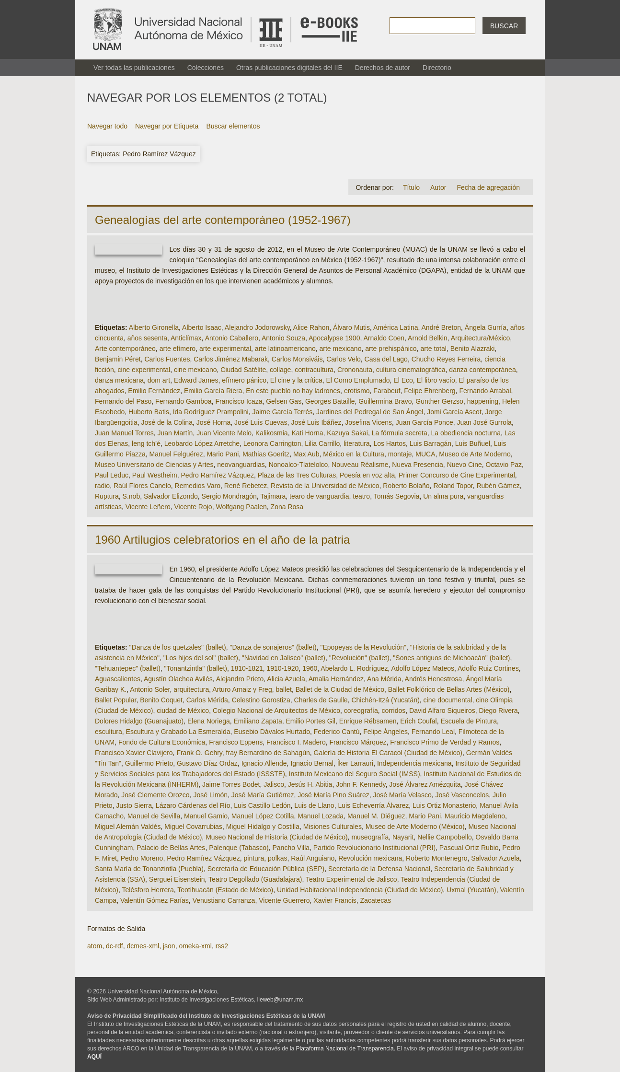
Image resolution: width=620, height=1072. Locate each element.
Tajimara (273, 496)
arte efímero (177, 348)
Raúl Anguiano (312, 858)
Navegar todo (107, 126)
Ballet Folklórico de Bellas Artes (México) (449, 689)
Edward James (196, 380)
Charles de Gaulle (321, 700)
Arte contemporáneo (125, 348)
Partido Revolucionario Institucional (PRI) (374, 847)
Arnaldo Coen (383, 338)
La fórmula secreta (399, 433)
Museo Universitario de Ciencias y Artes (154, 464)
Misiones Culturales (332, 826)
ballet (283, 689)
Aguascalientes (117, 679)
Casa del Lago (386, 359)
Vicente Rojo (193, 507)
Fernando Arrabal (485, 391)
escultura (108, 731)
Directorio (437, 67)
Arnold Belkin (428, 338)
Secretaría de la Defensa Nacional (379, 869)
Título (411, 187)
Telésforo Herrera (148, 890)
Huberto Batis (148, 412)
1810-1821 (247, 668)
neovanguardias (241, 464)
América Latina (395, 327)
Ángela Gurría (485, 327)
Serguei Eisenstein (177, 879)
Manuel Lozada (321, 816)
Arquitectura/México (480, 338)
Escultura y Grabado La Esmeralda (178, 731)
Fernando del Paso (123, 401)
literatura (356, 443)
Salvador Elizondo (171, 496)
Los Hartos (389, 443)
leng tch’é (146, 443)
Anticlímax (186, 338)
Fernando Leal (433, 731)
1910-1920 (282, 668)
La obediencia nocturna (466, 433)
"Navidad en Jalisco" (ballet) (283, 658)
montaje (400, 454)
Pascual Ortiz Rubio (469, 847)
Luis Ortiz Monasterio (444, 805)
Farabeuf (386, 391)
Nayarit (402, 837)
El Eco (403, 380)
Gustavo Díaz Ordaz (207, 763)
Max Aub (306, 454)
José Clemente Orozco (155, 795)
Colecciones (205, 67)
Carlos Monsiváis (297, 359)
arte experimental (225, 348)
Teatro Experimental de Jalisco (351, 879)
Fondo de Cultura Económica (161, 742)
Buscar (504, 26)
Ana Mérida (384, 679)
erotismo (357, 391)
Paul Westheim (154, 475)
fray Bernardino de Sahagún (268, 753)
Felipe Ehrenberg (429, 391)
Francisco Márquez (357, 742)
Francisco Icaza (238, 401)
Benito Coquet (161, 700)
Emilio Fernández (154, 391)
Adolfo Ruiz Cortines (488, 668)
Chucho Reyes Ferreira (446, 359)
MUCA (425, 454)
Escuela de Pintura (468, 721)
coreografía (361, 710)
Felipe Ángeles (385, 731)
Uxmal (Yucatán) (471, 890)
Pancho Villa (291, 847)
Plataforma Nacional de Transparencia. (345, 1048)
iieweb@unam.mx (280, 999)
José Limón (210, 795)
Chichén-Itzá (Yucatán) (385, 700)
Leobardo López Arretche (202, 443)
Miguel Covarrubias (193, 826)
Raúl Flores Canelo (142, 485)
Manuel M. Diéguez (376, 816)
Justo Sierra (134, 805)
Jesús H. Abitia (310, 784)
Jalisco (274, 784)
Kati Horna (307, 433)
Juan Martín (175, 433)
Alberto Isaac (201, 327)
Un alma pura (443, 496)
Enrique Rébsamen (368, 721)
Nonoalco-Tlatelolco (298, 464)
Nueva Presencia (417, 464)
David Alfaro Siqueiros (442, 710)
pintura (253, 858)
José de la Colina (167, 422)
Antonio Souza (283, 338)
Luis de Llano (314, 805)
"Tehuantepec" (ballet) (128, 668)
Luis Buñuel (472, 443)
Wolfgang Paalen (241, 507)
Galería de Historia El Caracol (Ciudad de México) (388, 753)
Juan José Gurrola (484, 422)
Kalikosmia (271, 433)
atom (94, 946)
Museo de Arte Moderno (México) (415, 826)
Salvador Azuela (495, 858)
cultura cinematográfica (411, 369)
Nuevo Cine (464, 464)
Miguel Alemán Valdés (128, 826)
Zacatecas (375, 900)
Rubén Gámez (497, 485)
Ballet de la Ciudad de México (340, 689)
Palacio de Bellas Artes (171, 847)
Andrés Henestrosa (433, 679)
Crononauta (354, 369)
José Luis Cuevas (260, 422)
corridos (393, 710)
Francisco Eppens (236, 742)
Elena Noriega (208, 721)
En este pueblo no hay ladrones (293, 391)
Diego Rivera (498, 710)
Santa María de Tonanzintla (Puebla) (149, 869)
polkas (277, 858)
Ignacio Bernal (311, 763)
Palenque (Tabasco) (239, 847)
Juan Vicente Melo (224, 433)
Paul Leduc (111, 475)
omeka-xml (195, 946)
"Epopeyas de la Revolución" (363, 647)
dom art (159, 380)
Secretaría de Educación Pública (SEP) (265, 869)
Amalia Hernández (336, 679)
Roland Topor (452, 485)
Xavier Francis (334, 900)
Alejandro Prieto (240, 679)
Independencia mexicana (414, 763)
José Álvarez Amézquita (424, 784)
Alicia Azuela (286, 679)
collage (280, 369)
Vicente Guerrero (284, 900)
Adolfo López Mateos (422, 668)
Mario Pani (223, 454)
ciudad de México (183, 710)
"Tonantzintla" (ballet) (195, 668)
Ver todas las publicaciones (134, 67)
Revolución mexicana (370, 858)
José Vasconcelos (462, 795)
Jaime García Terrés (282, 412)
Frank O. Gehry (199, 753)
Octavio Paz (504, 464)
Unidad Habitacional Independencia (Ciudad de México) (360, 890)
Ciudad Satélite (243, 369)
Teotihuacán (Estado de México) (225, 890)
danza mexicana (119, 380)
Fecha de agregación (488, 187)
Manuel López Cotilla (262, 816)
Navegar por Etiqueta (166, 126)
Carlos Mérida (207, 700)
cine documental (448, 700)
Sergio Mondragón (229, 496)
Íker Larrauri (355, 763)
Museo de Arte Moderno (474, 454)
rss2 (222, 946)
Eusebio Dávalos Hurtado (272, 731)
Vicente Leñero (148, 507)
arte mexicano (341, 348)
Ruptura (107, 496)
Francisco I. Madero (296, 742)
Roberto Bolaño (406, 485)
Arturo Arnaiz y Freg (242, 689)
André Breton (441, 327)
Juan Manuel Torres (124, 433)
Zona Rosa (287, 507)
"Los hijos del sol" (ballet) (200, 658)
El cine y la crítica (296, 380)
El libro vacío (436, 380)
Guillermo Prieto (149, 763)
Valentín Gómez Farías (154, 900)
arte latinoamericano (285, 348)
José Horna (213, 422)
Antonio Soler (150, 689)
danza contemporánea (482, 369)
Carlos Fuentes (167, 359)
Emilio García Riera (213, 391)
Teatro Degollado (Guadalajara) (255, 879)
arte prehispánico (390, 348)
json (169, 946)
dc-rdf (114, 946)
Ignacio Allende (264, 763)
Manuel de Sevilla (154, 816)
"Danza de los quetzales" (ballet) (177, 647)
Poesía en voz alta (367, 475)
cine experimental (143, 369)
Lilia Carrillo (322, 443)
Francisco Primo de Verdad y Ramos (444, 742)
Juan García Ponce (424, 422)
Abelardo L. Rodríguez (354, 668)
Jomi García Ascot (454, 412)
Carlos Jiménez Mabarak (231, 359)
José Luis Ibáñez (316, 422)
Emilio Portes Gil (310, 721)
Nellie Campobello (444, 837)
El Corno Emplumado (358, 380)
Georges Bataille (330, 401)
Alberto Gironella (154, 327)
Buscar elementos (233, 126)
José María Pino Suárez (333, 795)
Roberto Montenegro (436, 858)
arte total (433, 348)
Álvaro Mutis (351, 327)
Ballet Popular (115, 700)
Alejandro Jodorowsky (257, 327)
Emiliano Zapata (258, 721)
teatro (361, 496)
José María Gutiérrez (262, 795)
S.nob (131, 496)
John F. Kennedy (360, 784)
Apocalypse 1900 (334, 338)
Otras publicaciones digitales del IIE (289, 67)
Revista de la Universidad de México (325, 485)
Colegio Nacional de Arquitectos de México (276, 710)
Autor (438, 187)
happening (482, 401)
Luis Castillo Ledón (262, 805)
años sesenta (147, 338)
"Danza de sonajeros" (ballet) (273, 647)
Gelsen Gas (283, 401)
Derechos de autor (382, 67)
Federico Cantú (337, 731)
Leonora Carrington (272, 443)
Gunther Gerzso (439, 401)
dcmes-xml (142, 946)
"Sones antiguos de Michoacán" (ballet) (451, 658)
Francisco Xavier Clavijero (134, 753)
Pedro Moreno (142, 858)
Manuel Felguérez (176, 454)
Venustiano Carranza (224, 900)
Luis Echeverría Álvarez (373, 805)
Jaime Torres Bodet (231, 784)
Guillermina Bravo (385, 401)
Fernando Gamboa (183, 401)
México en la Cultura (353, 454)
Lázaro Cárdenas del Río (193, 805)
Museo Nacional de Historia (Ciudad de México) (276, 837)
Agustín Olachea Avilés (178, 679)
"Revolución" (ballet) (359, 658)
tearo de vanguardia (319, 496)
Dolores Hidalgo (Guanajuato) (139, 721)
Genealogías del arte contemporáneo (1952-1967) (223, 219)
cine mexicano (195, 369)
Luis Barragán (430, 443)
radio (102, 485)
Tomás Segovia (397, 496)
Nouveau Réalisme (360, 464)
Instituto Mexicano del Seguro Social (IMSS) (354, 774)
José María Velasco (402, 795)
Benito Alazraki (472, 348)
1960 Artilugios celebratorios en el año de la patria (222, 539)
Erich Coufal (418, 721)
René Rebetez (245, 485)
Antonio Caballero (231, 338)
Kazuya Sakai (347, 433)
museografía (370, 837)
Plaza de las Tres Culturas (297, 475)
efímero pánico (244, 380)
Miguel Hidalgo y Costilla (262, 826)
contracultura (314, 369)
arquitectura (191, 689)
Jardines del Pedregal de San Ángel (369, 412)
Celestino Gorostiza (261, 700)
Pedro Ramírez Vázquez (217, 475)
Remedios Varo (197, 485)
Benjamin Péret (118, 359)
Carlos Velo (343, 359)
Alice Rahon (311, 327)
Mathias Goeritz (265, 454)
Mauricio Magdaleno (475, 816)
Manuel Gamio (206, 816)
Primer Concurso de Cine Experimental (457, 475)
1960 (309, 668)
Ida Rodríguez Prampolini (211, 412)
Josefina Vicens (368, 422)
